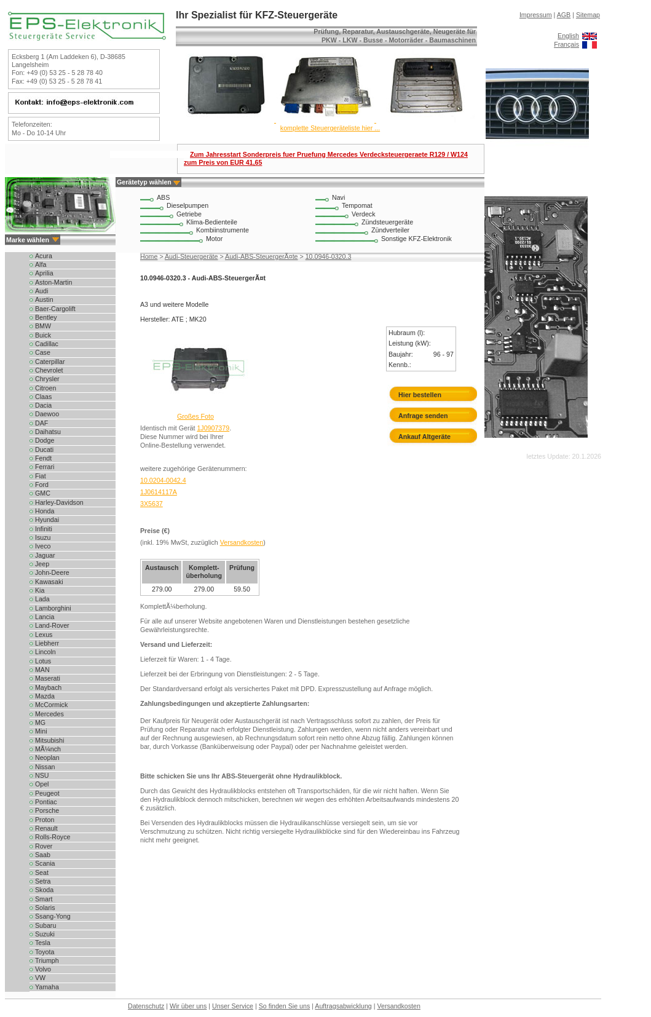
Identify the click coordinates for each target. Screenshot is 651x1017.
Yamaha (47, 987)
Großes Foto (195, 416)
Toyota (44, 952)
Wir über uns (188, 1006)
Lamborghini (53, 608)
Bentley (46, 317)
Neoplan (47, 757)
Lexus (43, 634)
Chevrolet (49, 370)
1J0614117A (158, 492)
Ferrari (44, 466)
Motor (214, 238)
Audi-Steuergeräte (191, 256)
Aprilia (44, 273)
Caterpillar (50, 361)
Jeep (42, 564)
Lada (42, 599)
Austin (44, 299)
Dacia (43, 405)
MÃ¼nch (48, 749)
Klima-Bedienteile (211, 222)
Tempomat (357, 205)
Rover (43, 846)
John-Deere (52, 572)
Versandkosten (242, 542)
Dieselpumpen (187, 205)
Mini (41, 731)
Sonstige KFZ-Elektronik (416, 238)
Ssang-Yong (53, 916)
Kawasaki (49, 581)
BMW (43, 326)
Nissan (45, 766)
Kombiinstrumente (222, 230)
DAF (41, 423)
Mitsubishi (49, 740)
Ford (42, 484)
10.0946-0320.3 (329, 256)
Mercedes (49, 714)
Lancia (44, 616)
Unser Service (232, 1006)
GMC (42, 493)
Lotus (43, 661)
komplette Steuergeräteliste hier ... (330, 128)
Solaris (45, 907)
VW (40, 977)
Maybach (48, 687)
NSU (42, 775)
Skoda (44, 889)
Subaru (45, 925)
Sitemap (588, 14)
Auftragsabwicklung (343, 1006)
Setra (42, 881)
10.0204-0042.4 (163, 480)
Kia (39, 590)
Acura (43, 255)
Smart (43, 899)
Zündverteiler (390, 230)
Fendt (43, 458)
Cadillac (46, 343)
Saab (42, 854)
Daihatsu (48, 431)
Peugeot (47, 793)
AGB (564, 14)
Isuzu (42, 537)
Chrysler (47, 378)
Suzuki (45, 934)
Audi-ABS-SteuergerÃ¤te (261, 256)
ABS (163, 197)
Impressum (535, 14)
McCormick (51, 704)
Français (566, 44)
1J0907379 (213, 428)
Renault (46, 828)
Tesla (42, 942)
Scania (45, 863)
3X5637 (151, 503)
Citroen (45, 388)
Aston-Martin (53, 282)
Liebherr (47, 643)
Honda (44, 511)
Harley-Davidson (59, 502)
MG (40, 722)
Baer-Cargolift (55, 308)
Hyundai (47, 519)
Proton (44, 819)
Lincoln (45, 651)
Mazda (45, 696)
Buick (43, 335)
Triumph (47, 960)
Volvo (43, 969)
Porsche (47, 810)
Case (42, 352)
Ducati (44, 449)
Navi (338, 197)
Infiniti (43, 528)
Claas (43, 396)
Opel (42, 784)
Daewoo (47, 413)
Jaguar (45, 555)
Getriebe (189, 214)
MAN (42, 669)
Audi (41, 291)
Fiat (40, 476)
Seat (42, 872)
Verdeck (364, 214)
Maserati (47, 678)
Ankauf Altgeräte (424, 436)
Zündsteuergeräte (387, 222)
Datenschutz (146, 1006)
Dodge (44, 440)
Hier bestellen (419, 394)
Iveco (42, 546)
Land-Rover (52, 625)
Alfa (40, 264)
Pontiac (46, 801)
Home (148, 256)
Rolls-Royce (52, 837)
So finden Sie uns (284, 1006)
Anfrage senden (423, 415)
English (568, 35)
